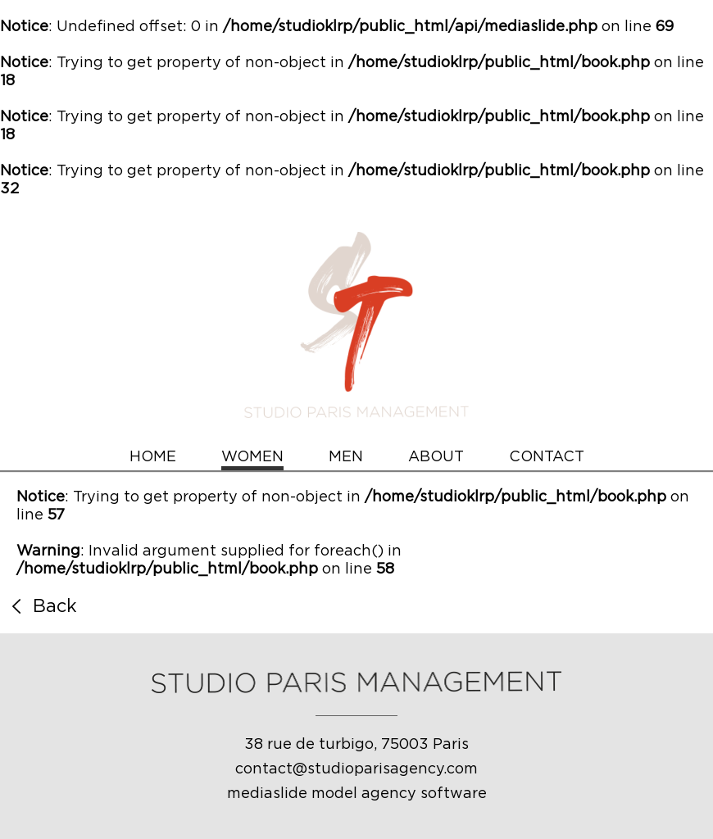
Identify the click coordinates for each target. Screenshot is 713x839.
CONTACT (546, 457)
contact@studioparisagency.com (356, 769)
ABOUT (436, 457)
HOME (152, 457)
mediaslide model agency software (357, 794)
